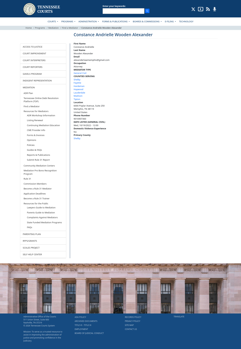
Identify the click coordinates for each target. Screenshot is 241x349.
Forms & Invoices (36, 135)
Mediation (53, 27)
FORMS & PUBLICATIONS (115, 21)
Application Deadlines (35, 193)
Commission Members (35, 183)
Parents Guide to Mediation (41, 212)
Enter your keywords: (114, 6)
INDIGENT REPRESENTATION (37, 80)
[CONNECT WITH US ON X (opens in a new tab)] (193, 8)
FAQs (29, 227)
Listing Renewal (35, 120)
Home (29, 27)
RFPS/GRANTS (30, 240)
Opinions (31, 140)
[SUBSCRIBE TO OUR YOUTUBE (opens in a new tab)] (200, 8)
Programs (40, 27)
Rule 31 (27, 178)
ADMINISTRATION (87, 21)
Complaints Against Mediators (42, 217)
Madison (78, 95)
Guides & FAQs (34, 149)
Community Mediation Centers (39, 165)
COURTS (52, 21)
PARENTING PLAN (32, 234)
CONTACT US (131, 329)
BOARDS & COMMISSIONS (146, 21)
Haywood (78, 89)
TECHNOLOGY (186, 21)
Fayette (77, 82)
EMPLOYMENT (81, 329)
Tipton (77, 99)
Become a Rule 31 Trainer (37, 198)
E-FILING (169, 21)
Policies (31, 145)
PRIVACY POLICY (132, 321)
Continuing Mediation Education (43, 125)
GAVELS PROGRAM (32, 73)
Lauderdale (79, 92)
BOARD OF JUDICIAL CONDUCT (89, 333)
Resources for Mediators (36, 111)
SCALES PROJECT (31, 247)
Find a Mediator (70, 27)
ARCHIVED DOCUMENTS (86, 321)
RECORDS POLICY (133, 317)
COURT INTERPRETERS (34, 60)
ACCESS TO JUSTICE (32, 46)
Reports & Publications (38, 154)
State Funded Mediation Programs (44, 222)
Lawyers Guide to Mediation (41, 207)
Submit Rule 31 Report (38, 159)
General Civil (80, 73)
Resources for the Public (36, 203)
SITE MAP (129, 325)
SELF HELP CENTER (32, 254)
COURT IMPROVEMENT (34, 53)
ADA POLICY (80, 317)
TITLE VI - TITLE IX (83, 325)
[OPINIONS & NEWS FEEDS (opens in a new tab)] (208, 8)
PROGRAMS (67, 21)
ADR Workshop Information (41, 115)
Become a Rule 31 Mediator (38, 188)
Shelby (77, 79)
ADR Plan (28, 93)
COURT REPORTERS (32, 66)
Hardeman (79, 86)
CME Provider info (36, 130)
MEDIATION (29, 87)
